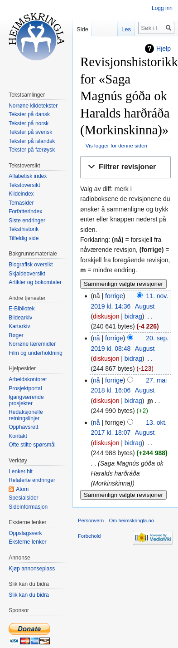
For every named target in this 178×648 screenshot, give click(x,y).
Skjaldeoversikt (27, 273)
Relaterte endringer (32, 480)
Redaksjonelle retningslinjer (26, 415)
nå (96, 338)
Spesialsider (23, 498)
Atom (22, 489)
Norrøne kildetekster (33, 106)
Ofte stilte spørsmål (32, 445)
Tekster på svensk (30, 132)
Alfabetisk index (28, 176)
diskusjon (106, 316)
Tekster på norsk (28, 123)
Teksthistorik (23, 229)
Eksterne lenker (27, 542)
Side (82, 29)
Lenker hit (21, 471)
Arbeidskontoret (28, 379)
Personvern (91, 520)
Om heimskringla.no (131, 520)
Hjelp (163, 48)
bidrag (133, 316)
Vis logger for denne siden (116, 145)
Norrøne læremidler (32, 344)
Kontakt (18, 436)
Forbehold (89, 536)
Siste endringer (27, 220)
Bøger (16, 335)
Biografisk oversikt (31, 264)
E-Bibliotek (21, 308)
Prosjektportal (25, 388)
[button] (125, 167)
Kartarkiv (19, 326)
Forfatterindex (25, 211)
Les (126, 29)
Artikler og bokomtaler (35, 282)
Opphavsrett (23, 427)
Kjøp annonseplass (32, 568)
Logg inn (162, 8)
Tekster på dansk (29, 114)
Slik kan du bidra (29, 595)
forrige (114, 295)
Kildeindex (21, 194)
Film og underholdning (36, 353)
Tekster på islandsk (32, 141)
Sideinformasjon (28, 507)
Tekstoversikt (24, 185)
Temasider (21, 203)
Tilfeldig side (23, 238)
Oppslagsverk (25, 533)
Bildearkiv (20, 317)
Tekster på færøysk (32, 150)
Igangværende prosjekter (26, 400)
